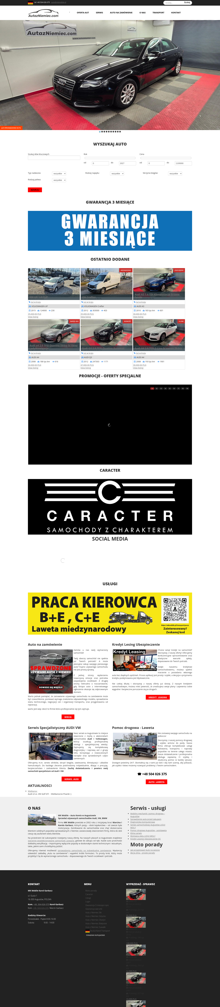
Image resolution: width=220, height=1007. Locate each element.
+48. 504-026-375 (41, 898)
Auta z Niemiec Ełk (93, 906)
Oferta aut (83, 12)
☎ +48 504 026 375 (152, 768)
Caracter (89, 888)
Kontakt (176, 12)
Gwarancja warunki (93, 902)
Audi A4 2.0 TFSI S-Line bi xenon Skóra (158, 348)
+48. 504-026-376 (41, 902)
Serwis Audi (71, 772)
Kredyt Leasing (158, 691)
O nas (142, 12)
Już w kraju (36, 302)
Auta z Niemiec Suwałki (95, 921)
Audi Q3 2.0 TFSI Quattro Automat (103, 348)
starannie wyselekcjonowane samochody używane (51, 834)
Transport (158, 12)
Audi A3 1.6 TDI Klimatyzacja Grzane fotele (157, 296)
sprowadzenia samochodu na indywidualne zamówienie (84, 844)
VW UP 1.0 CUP (38, 297)
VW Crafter (89, 297)
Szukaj (187, 2)
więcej (68, 710)
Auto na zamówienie (121, 12)
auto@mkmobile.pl (58, 2)
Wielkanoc (32, 785)
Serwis (99, 12)
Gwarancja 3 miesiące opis (97, 899)
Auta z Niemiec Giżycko (95, 910)
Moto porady (91, 884)
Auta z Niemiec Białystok (96, 917)
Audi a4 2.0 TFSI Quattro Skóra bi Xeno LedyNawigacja (53, 347)
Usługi (88, 891)
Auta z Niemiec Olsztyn (95, 913)
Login (87, 895)
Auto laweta (156, 775)
